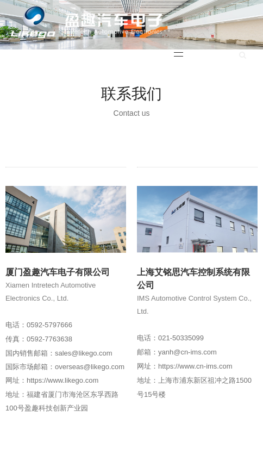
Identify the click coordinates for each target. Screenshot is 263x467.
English (211, 55)
